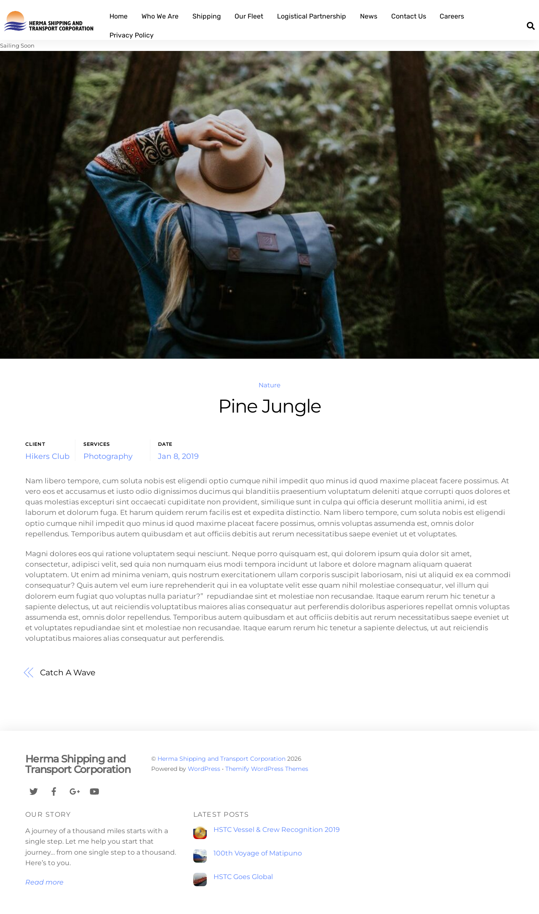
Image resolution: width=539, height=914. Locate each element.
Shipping (206, 16)
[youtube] (94, 790)
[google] (74, 790)
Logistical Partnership (311, 16)
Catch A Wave (67, 672)
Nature (269, 385)
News (368, 16)
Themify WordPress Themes (266, 768)
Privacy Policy (131, 35)
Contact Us (408, 16)
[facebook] (53, 790)
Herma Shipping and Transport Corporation (221, 758)
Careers (452, 16)
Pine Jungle (269, 406)
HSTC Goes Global (243, 877)
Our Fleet (249, 16)
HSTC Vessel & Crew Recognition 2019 (276, 830)
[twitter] (33, 790)
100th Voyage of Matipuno (257, 853)
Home (118, 16)
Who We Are (160, 16)
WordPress (204, 768)
